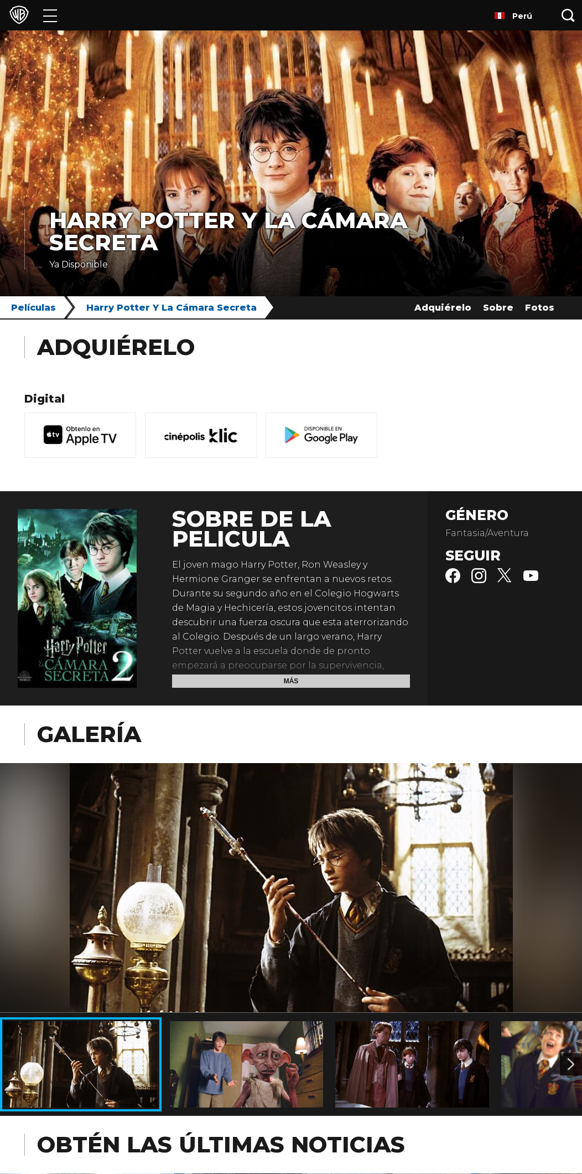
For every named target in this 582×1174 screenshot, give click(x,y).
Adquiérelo (442, 307)
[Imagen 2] (571, 1064)
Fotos (539, 307)
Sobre (498, 307)
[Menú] (50, 15)
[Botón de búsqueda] (568, 15)
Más (291, 681)
